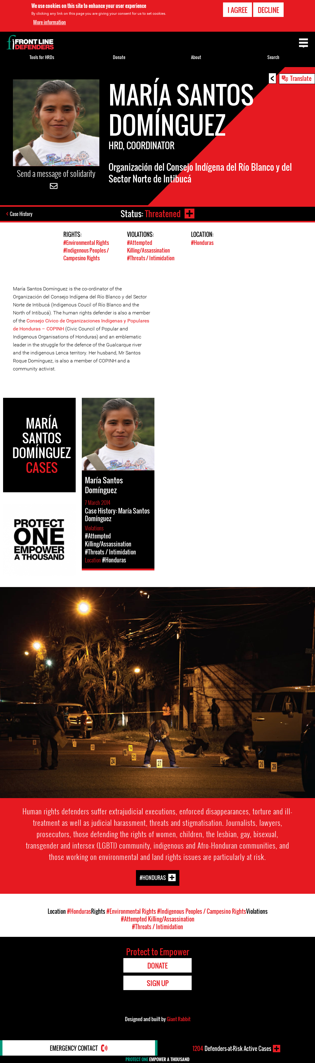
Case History (21, 213)
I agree (237, 10)
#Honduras (202, 242)
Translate (301, 78)
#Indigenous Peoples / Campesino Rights (86, 254)
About (196, 57)
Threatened (163, 214)
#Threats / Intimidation (150, 258)
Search (273, 57)
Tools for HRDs (42, 57)
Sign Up (158, 983)
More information (49, 22)
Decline (268, 10)
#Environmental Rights (86, 242)
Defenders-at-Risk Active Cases (232, 1049)
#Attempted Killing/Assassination (148, 246)
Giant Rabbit (178, 1019)
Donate (119, 57)
